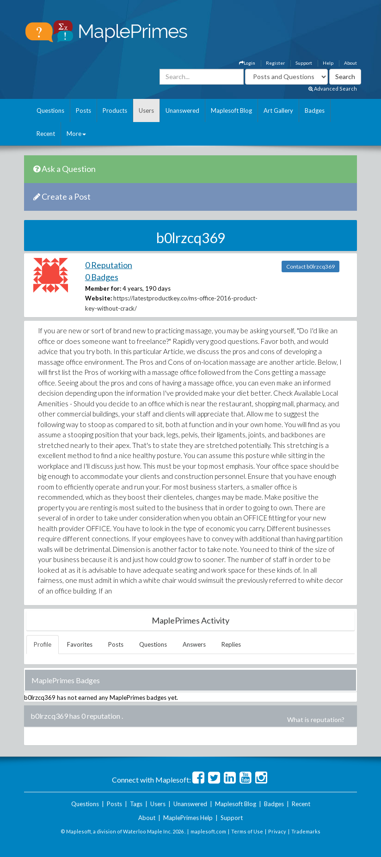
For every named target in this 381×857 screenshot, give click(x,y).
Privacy (277, 831)
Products (115, 110)
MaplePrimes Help (188, 817)
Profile (42, 644)
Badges (315, 110)
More (76, 133)
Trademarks (305, 831)
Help (328, 63)
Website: (98, 298)
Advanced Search (332, 89)
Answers (194, 644)
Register (275, 63)
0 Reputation (108, 265)
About (350, 63)
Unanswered (182, 110)
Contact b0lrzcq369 (310, 266)
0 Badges (101, 277)
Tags (136, 804)
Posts (83, 110)
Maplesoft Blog (231, 110)
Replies (231, 644)
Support (303, 63)
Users (146, 110)
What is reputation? (315, 719)
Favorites (79, 644)
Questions (50, 110)
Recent (46, 133)
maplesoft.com (208, 831)
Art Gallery (278, 110)
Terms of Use (247, 831)
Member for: (103, 288)
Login (247, 63)
